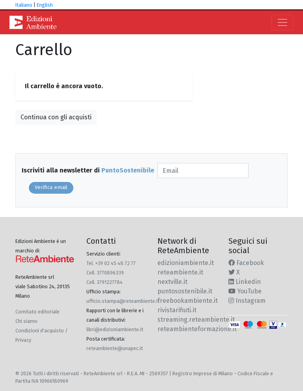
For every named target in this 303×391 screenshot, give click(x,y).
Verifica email (51, 187)
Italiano (23, 5)
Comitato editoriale (37, 312)
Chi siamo (26, 321)
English (45, 5)
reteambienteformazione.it (197, 329)
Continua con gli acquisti (56, 117)
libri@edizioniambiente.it (114, 329)
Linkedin (244, 281)
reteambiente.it (180, 272)
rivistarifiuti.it (176, 310)
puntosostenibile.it (184, 291)
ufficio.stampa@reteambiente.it (122, 301)
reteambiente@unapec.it (114, 348)
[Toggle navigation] (282, 22)
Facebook (246, 263)
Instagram (247, 300)
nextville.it (172, 281)
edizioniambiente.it (185, 263)
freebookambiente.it (187, 300)
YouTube (245, 291)
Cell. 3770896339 (105, 273)
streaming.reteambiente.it (196, 319)
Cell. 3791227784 (104, 282)
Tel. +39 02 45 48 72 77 (111, 263)
